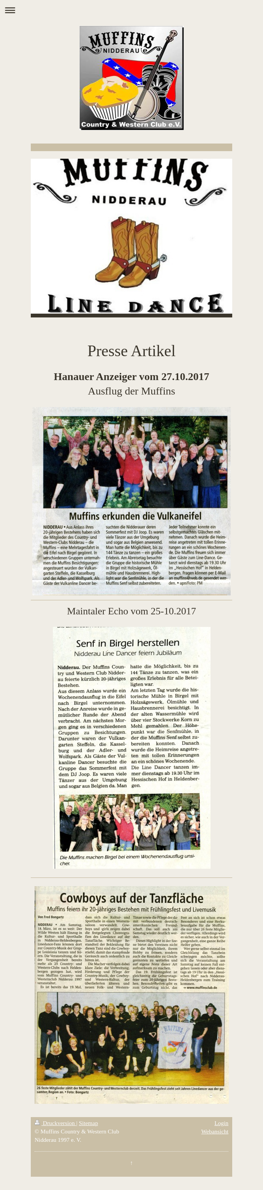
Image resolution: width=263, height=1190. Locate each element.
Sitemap (88, 1123)
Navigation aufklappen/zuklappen (131, 10)
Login (221, 1123)
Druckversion (55, 1123)
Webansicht (214, 1131)
